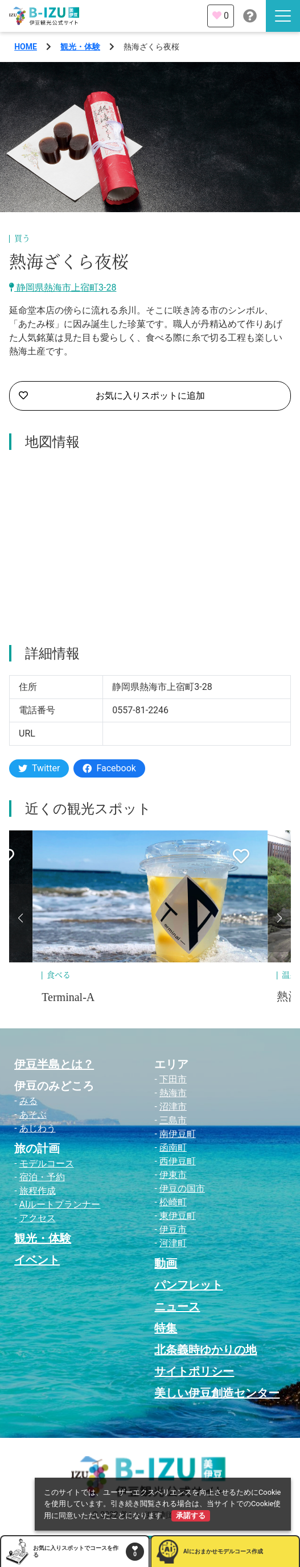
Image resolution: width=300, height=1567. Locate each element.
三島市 (173, 1120)
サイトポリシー (194, 1371)
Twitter (39, 768)
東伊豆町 (177, 1215)
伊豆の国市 (182, 1188)
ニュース (177, 1306)
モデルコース (46, 1163)
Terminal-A (68, 997)
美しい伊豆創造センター (217, 1393)
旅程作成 (37, 1190)
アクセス (37, 1218)
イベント (37, 1260)
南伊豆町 (177, 1133)
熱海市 (173, 1093)
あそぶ (33, 1114)
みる (28, 1100)
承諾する (191, 1515)
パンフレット (188, 1285)
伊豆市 (173, 1229)
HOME (25, 46)
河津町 (173, 1243)
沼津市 (173, 1106)
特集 (165, 1328)
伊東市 (173, 1174)
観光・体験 (80, 46)
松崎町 (173, 1202)
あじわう (37, 1128)
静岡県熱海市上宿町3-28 (62, 287)
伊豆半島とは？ (54, 1064)
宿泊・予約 (42, 1177)
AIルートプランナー (60, 1204)
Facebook (109, 768)
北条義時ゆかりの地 (205, 1350)
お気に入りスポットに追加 (112, 396)
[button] (20, 918)
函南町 (173, 1147)
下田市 (173, 1079)
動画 (165, 1263)
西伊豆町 (177, 1161)
